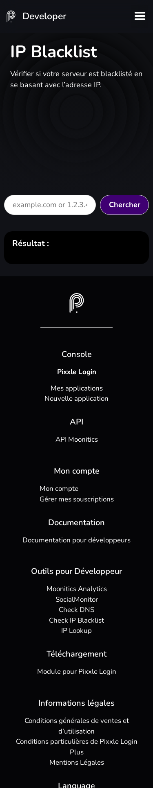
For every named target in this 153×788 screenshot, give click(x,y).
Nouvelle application (76, 398)
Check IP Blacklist (76, 620)
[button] (139, 16)
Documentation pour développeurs (76, 540)
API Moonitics (76, 439)
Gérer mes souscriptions (77, 499)
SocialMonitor (76, 599)
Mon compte (59, 488)
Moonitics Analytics (77, 589)
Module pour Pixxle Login (76, 671)
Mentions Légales (76, 762)
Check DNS (76, 609)
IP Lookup (76, 630)
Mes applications (77, 388)
